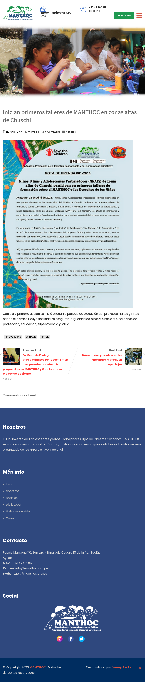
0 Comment (52, 132)
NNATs (32, 336)
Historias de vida (18, 511)
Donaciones (123, 15)
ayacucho (15, 336)
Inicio (9, 484)
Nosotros (12, 491)
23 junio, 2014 (14, 132)
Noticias (71, 132)
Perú (47, 336)
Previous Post (37, 362)
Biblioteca (13, 504)
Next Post (107, 358)
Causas (11, 518)
